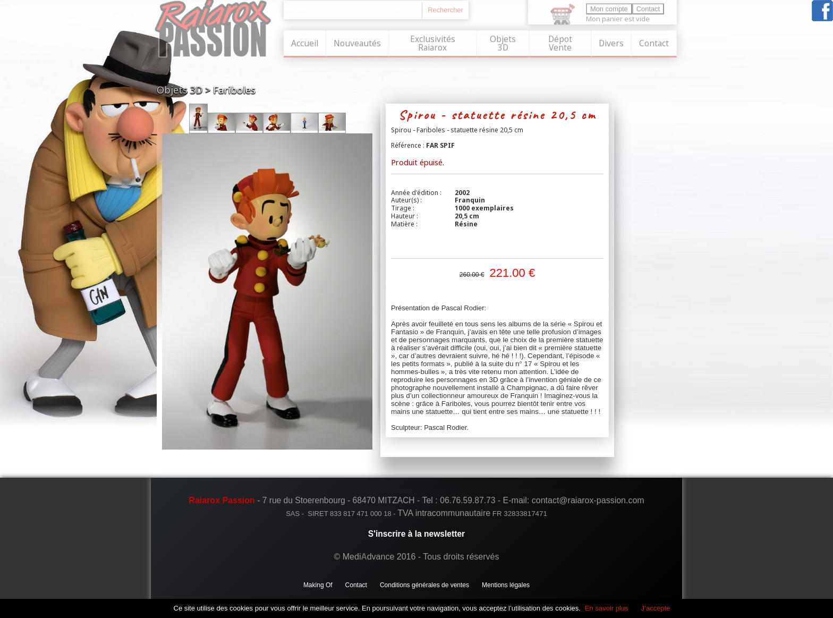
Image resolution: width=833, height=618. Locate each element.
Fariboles (234, 89)
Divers (611, 42)
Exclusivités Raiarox (432, 42)
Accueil (304, 42)
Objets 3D (503, 42)
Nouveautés (357, 42)
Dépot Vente (560, 42)
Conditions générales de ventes (424, 585)
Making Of (318, 585)
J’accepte (655, 608)
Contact (654, 42)
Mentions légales (506, 585)
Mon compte (609, 8)
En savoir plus (606, 608)
